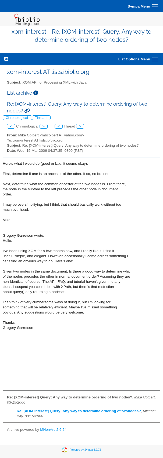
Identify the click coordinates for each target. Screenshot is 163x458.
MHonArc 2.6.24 (53, 430)
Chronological (17, 118)
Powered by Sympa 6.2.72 (85, 449)
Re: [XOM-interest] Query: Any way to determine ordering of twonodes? (79, 411)
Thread (41, 118)
